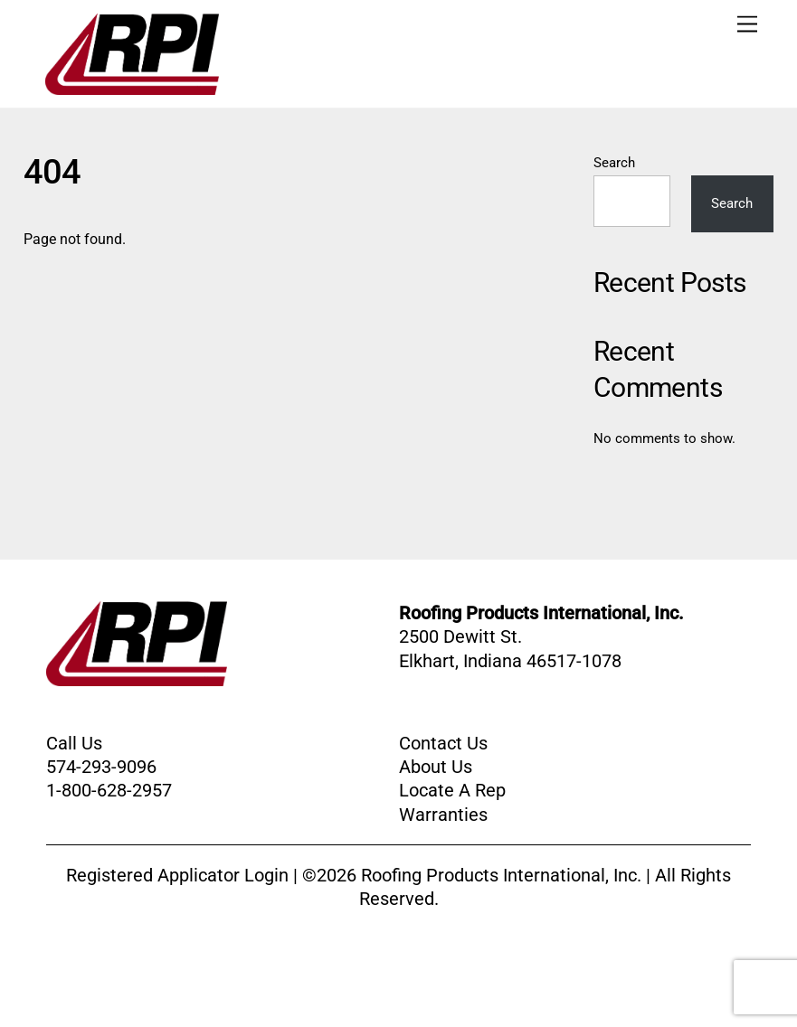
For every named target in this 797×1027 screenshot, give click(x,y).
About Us (435, 766)
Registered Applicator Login (177, 875)
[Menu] (747, 24)
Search (614, 163)
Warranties (443, 814)
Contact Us (443, 743)
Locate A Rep (452, 790)
